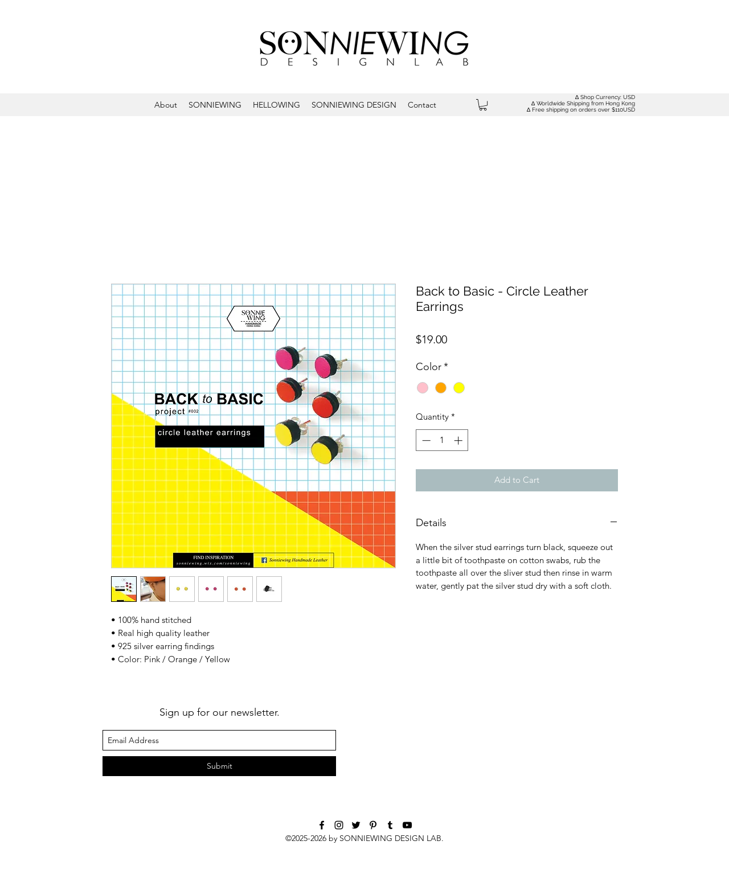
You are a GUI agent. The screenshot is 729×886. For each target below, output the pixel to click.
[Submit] (219, 766)
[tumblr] (390, 825)
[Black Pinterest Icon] (373, 825)
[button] (483, 104)
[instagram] (339, 825)
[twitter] (356, 825)
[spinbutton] (442, 440)
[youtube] (407, 825)
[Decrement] (425, 440)
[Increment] (459, 440)
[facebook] (321, 825)
